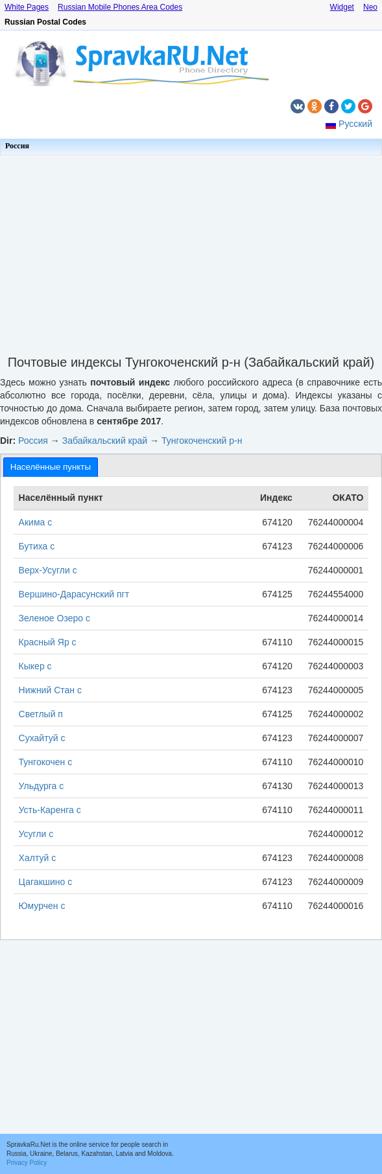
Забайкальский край (104, 440)
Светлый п (41, 714)
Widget (342, 7)
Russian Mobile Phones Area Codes (120, 7)
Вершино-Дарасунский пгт (74, 594)
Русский (355, 124)
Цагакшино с (46, 882)
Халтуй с (37, 858)
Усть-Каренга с (50, 810)
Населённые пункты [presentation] (50, 467)
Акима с (36, 522)
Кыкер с (35, 666)
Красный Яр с (48, 642)
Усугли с (36, 834)
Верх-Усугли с (48, 570)
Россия (17, 145)
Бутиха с (37, 546)
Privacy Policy (26, 1162)
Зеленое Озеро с (54, 618)
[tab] (50, 466)
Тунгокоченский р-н (202, 440)
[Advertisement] (191, 251)
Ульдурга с (41, 786)
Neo (370, 7)
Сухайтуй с (42, 738)
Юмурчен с (42, 906)
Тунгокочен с (46, 762)
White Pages (27, 7)
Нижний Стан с (50, 690)
